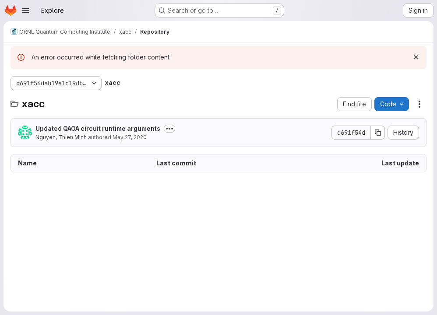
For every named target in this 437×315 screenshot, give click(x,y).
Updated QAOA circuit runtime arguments (97, 128)
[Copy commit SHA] (378, 133)
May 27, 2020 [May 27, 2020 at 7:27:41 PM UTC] (130, 137)
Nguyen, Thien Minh (61, 137)
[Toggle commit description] (169, 129)
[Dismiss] (416, 57)
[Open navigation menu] (26, 11)
